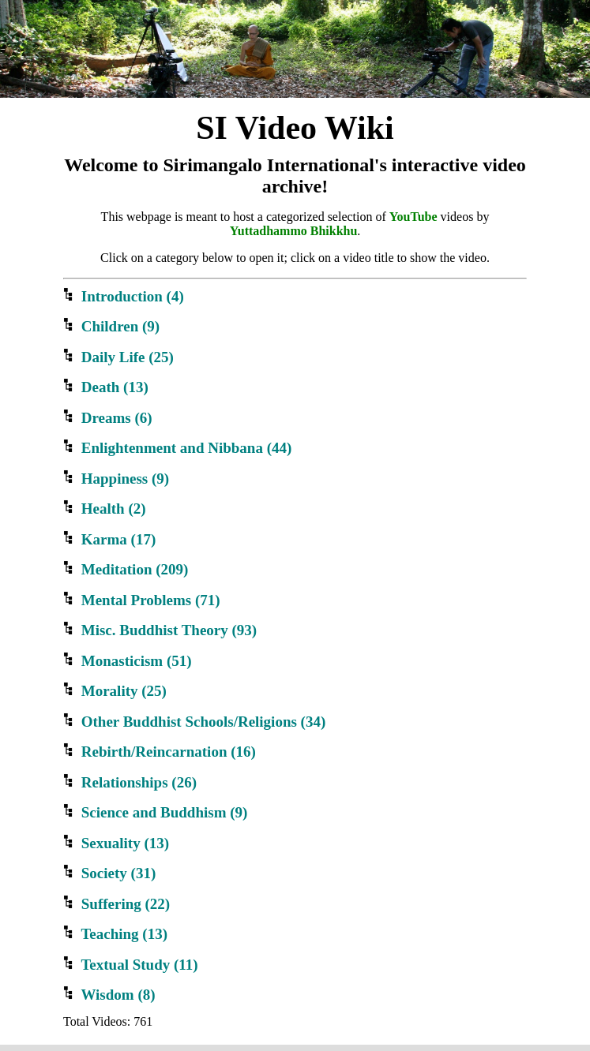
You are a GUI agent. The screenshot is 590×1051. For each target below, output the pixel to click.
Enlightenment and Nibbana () (177, 447)
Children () (111, 326)
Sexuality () (116, 843)
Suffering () (116, 904)
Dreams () (107, 418)
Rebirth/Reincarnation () (159, 751)
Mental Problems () (141, 600)
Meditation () (125, 569)
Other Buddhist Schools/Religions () (194, 721)
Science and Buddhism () (155, 812)
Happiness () (116, 478)
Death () (105, 387)
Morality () (115, 691)
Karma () (109, 539)
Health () (104, 508)
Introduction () (123, 296)
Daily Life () (118, 357)
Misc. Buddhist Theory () (160, 630)
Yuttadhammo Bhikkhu (294, 231)
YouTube (413, 216)
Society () (109, 873)
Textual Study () (130, 964)
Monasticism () (127, 661)
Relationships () (130, 782)
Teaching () (115, 934)
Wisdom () (109, 994)
